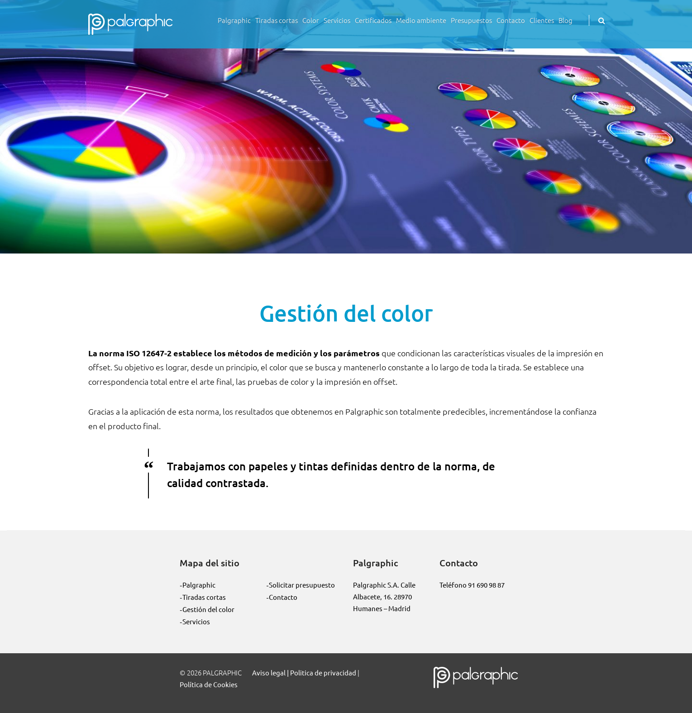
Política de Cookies (209, 684)
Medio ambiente (421, 20)
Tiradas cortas (276, 20)
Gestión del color (208, 609)
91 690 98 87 (486, 584)
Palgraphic (234, 20)
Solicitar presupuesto (302, 584)
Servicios (337, 20)
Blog (565, 20)
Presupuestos (471, 20)
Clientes (542, 20)
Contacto (510, 20)
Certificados (373, 20)
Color (310, 20)
